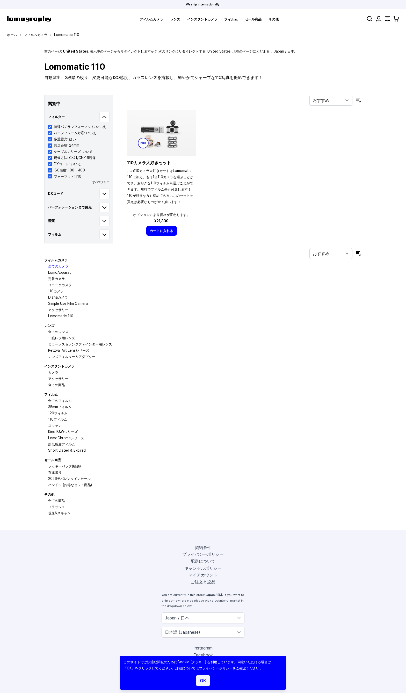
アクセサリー (58, 310)
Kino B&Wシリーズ (63, 432)
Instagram (203, 648)
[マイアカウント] (378, 18)
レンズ (175, 19)
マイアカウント (203, 575)
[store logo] (29, 18)
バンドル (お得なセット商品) (70, 485)
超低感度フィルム (61, 444)
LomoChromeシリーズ (66, 438)
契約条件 (203, 547)
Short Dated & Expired (67, 450)
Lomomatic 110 (60, 316)
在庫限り (55, 472)
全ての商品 (56, 385)
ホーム (12, 35)
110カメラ (56, 291)
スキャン (55, 425)
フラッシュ (56, 507)
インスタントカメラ (202, 19)
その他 (274, 19)
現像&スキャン (59, 513)
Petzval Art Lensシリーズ (68, 350)
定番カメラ (56, 279)
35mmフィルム (59, 407)
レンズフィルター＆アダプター (71, 357)
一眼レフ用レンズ (61, 338)
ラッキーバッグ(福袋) (64, 466)
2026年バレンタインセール (69, 479)
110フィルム (57, 419)
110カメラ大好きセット (149, 162)
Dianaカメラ (58, 297)
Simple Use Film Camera (68, 303)
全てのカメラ (58, 266)
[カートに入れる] (161, 231)
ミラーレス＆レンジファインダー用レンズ (80, 344)
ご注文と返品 (203, 581)
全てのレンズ (58, 332)
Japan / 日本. (284, 51)
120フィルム (58, 413)
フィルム (231, 19)
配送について (203, 561)
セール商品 (253, 19)
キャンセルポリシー (203, 568)
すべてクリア (101, 182)
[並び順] (330, 100)
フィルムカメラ (151, 19)
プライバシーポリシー (203, 554)
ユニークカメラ (60, 285)
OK (203, 680)
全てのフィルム (60, 401)
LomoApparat (59, 272)
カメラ (53, 372)
